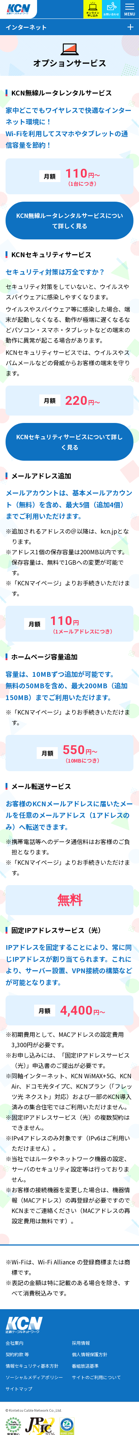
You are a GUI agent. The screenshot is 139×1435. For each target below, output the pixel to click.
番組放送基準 (85, 1365)
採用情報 (81, 1343)
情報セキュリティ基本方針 (32, 1365)
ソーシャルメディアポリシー (34, 1377)
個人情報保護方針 (89, 1354)
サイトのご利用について (96, 1377)
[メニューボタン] (129, 9)
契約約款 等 (17, 1354)
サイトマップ (19, 1388)
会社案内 (14, 1343)
